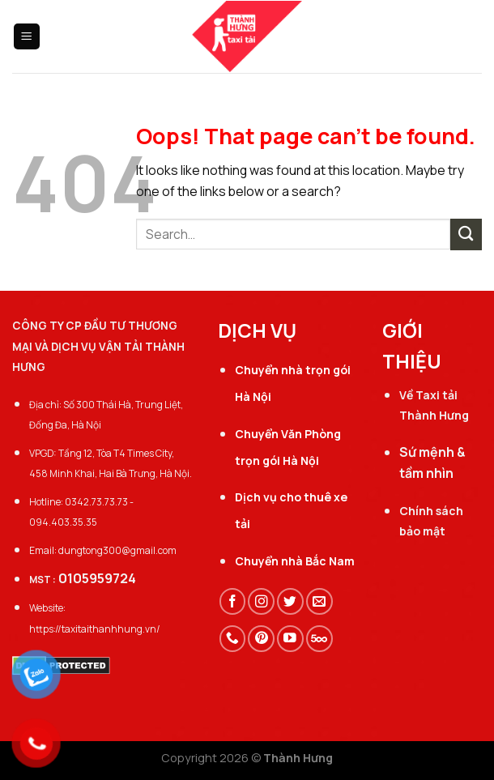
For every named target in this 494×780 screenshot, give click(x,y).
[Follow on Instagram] (261, 601)
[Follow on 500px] (319, 638)
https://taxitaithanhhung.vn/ (94, 629)
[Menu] (27, 36)
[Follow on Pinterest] (261, 638)
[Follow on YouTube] (290, 638)
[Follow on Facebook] (232, 601)
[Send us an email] (319, 601)
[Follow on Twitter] (290, 601)
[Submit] (466, 234)
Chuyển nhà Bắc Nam (295, 561)
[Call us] (232, 638)
